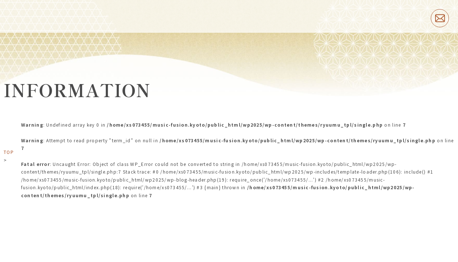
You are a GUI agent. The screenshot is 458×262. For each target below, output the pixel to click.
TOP (9, 152)
